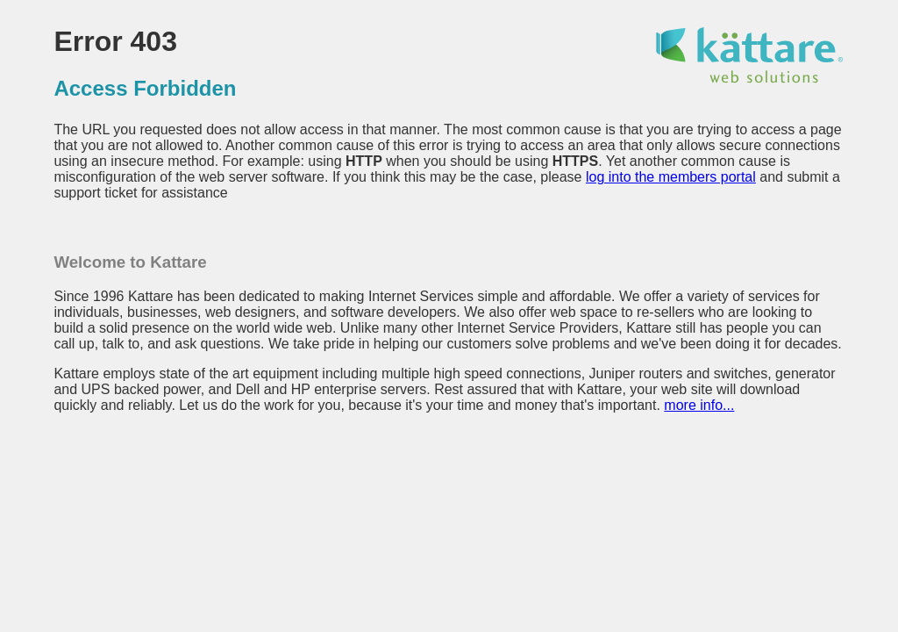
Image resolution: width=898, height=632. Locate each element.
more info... (699, 405)
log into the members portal (671, 176)
